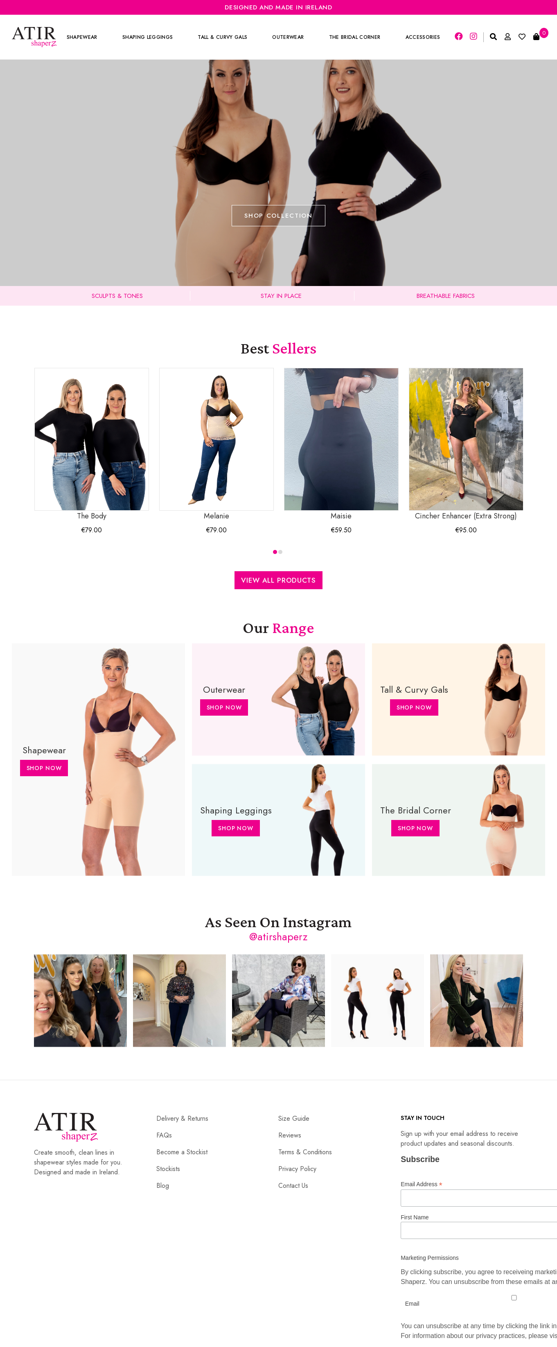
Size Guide (293, 1118)
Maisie (341, 444)
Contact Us (293, 1185)
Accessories (423, 37)
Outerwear (288, 37)
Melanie (216, 444)
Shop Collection (278, 215)
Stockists (168, 1169)
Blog (162, 1185)
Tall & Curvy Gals (222, 37)
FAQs (164, 1135)
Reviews (289, 1135)
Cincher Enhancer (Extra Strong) (466, 444)
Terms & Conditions (305, 1152)
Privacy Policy (297, 1169)
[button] (275, 552)
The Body (91, 444)
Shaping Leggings (147, 37)
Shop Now (44, 768)
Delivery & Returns (182, 1118)
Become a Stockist (181, 1152)
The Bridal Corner (355, 37)
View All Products (278, 580)
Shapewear (82, 37)
